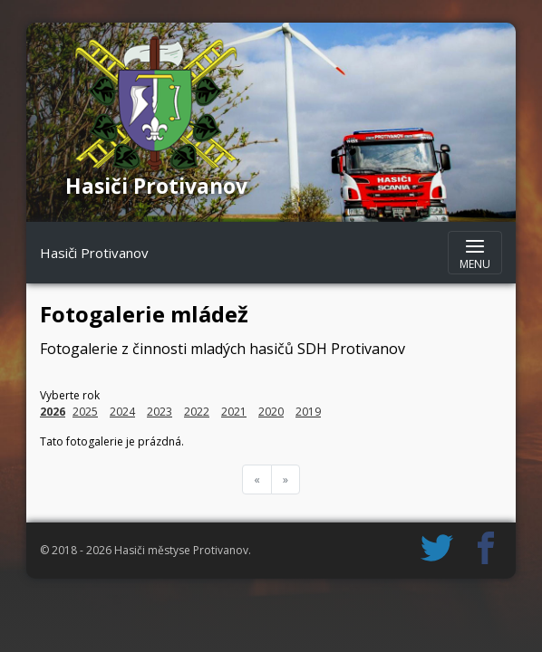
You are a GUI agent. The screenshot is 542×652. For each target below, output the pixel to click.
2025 (85, 411)
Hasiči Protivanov (94, 253)
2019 (308, 411)
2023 (159, 411)
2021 (234, 411)
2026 (52, 411)
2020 (271, 411)
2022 (196, 411)
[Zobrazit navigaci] (475, 252)
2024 (122, 411)
